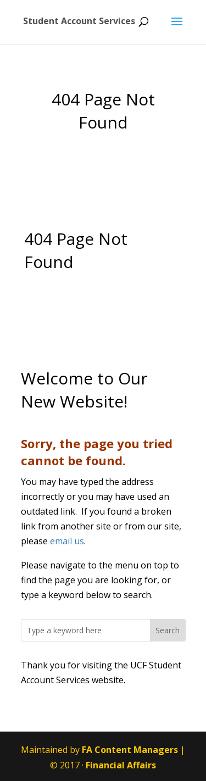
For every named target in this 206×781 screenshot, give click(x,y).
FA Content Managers (130, 750)
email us (67, 541)
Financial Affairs (121, 765)
